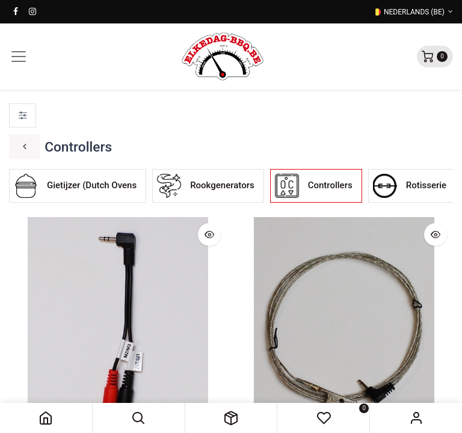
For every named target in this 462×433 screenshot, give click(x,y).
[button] (139, 418)
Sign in (416, 418)
